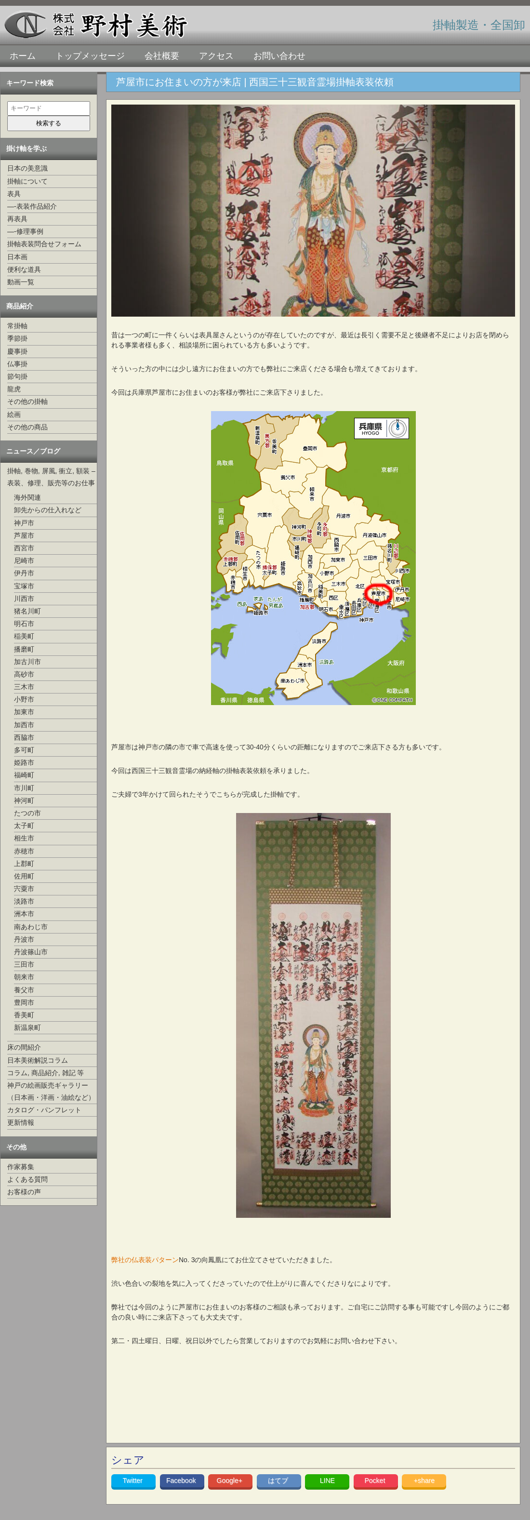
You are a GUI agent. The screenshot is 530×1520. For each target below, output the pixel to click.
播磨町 (24, 649)
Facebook (182, 1480)
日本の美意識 (27, 168)
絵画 (14, 414)
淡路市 (24, 901)
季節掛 (17, 338)
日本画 (17, 257)
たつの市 (27, 813)
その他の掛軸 (27, 401)
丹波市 (24, 939)
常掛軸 (17, 326)
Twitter (134, 1480)
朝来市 (24, 977)
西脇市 (24, 737)
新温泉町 (27, 1027)
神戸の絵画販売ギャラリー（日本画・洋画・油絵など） (51, 1091)
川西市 (24, 598)
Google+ (230, 1480)
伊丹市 (24, 573)
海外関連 (27, 497)
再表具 (17, 219)
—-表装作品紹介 (32, 206)
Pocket (375, 1480)
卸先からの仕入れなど (47, 510)
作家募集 (20, 1167)
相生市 (24, 838)
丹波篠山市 (31, 952)
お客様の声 (24, 1192)
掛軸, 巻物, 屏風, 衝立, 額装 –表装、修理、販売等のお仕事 (51, 477)
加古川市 (27, 662)
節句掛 (17, 376)
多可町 (24, 750)
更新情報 (20, 1122)
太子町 (24, 825)
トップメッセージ (90, 56)
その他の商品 (27, 427)
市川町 (24, 788)
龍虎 (14, 389)
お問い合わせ (279, 56)
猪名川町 (27, 611)
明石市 (24, 623)
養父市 (24, 990)
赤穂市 (24, 851)
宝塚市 (24, 586)
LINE (327, 1480)
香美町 (24, 1015)
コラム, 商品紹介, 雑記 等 (45, 1073)
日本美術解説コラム (37, 1060)
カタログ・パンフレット (44, 1110)
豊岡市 (24, 1002)
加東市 (24, 712)
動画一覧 (20, 282)
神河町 (24, 800)
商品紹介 (19, 306)
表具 (14, 194)
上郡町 (24, 863)
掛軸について (27, 181)
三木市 (24, 687)
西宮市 (24, 548)
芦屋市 (24, 535)
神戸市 (24, 523)
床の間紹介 (24, 1047)
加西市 (24, 725)
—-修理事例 (25, 231)
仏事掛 (17, 364)
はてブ (279, 1480)
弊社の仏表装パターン (145, 1260)
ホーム (23, 56)
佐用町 (24, 876)
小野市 (24, 699)
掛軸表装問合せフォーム (44, 244)
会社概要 (162, 56)
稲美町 (24, 636)
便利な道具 (24, 269)
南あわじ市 (31, 927)
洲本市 (24, 914)
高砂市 (24, 674)
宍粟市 (24, 889)
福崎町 (24, 775)
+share (424, 1480)
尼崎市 (24, 560)
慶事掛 (17, 351)
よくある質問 (27, 1179)
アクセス (216, 56)
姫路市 (24, 762)
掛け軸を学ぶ (26, 148)
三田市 (24, 964)
